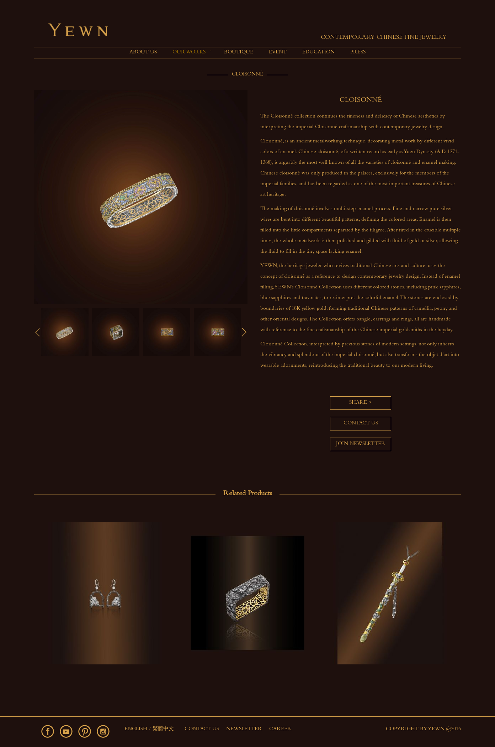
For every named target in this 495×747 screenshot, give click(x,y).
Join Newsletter (360, 444)
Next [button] (244, 332)
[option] (64, 332)
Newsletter (244, 729)
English (136, 729)
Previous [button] (37, 332)
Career (280, 729)
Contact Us (202, 729)
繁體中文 (163, 729)
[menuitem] (143, 52)
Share (358, 403)
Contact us (361, 423)
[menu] (247, 52)
